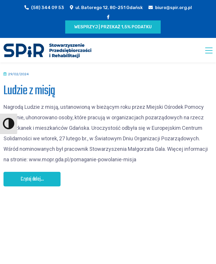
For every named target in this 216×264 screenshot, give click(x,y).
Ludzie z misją (29, 91)
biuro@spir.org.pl (173, 7)
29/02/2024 (18, 74)
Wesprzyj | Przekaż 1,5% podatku (113, 26)
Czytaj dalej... (32, 179)
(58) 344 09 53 (47, 7)
